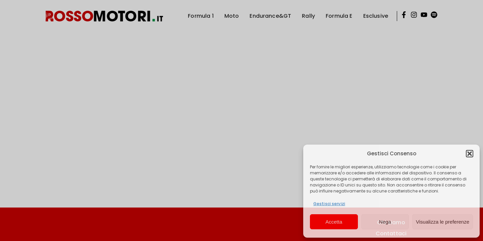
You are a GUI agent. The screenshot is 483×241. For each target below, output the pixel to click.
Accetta (333, 222)
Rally (308, 16)
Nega (385, 222)
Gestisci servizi (329, 204)
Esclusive (375, 16)
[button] (469, 153)
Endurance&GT (270, 16)
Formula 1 (200, 16)
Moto (231, 16)
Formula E (339, 16)
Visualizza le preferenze (442, 222)
